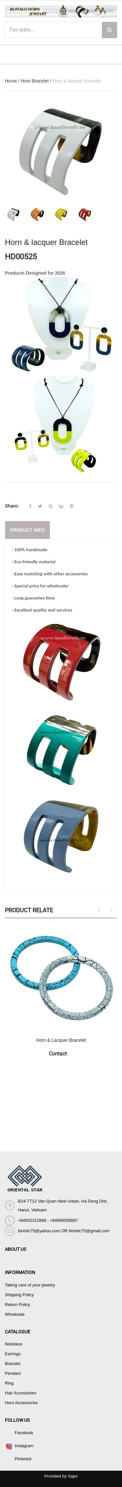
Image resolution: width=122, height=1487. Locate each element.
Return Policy (17, 1304)
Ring (9, 1383)
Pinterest (23, 1458)
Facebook (24, 1432)
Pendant (12, 1373)
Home (11, 80)
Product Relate (29, 910)
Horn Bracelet (35, 80)
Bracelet (12, 1363)
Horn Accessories (21, 1402)
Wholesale (15, 1314)
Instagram (24, 1445)
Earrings (12, 1353)
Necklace (13, 1344)
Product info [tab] (27, 530)
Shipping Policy (19, 1294)
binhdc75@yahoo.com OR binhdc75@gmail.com (63, 1230)
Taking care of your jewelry (30, 1284)
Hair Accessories (20, 1392)
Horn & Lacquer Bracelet (61, 1040)
